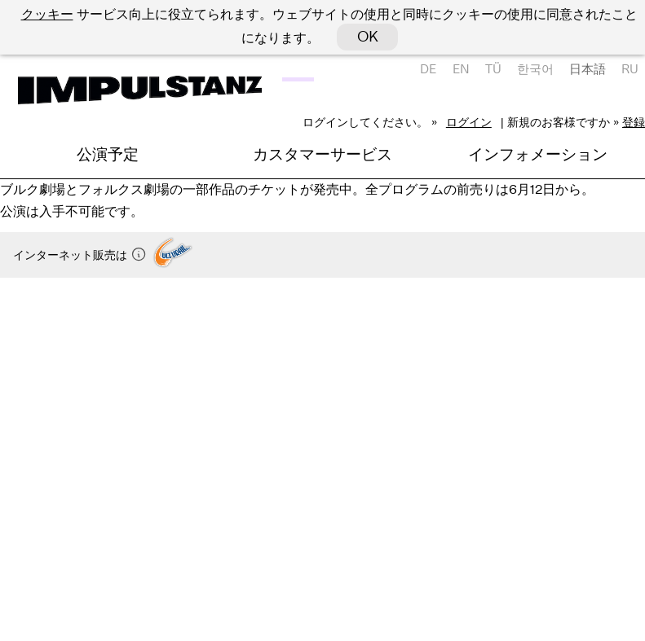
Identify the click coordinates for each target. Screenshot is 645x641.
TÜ (493, 68)
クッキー (47, 14)
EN (461, 68)
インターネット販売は (80, 255)
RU (629, 68)
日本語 (587, 68)
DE (428, 68)
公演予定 (108, 154)
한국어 (535, 68)
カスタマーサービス (322, 154)
